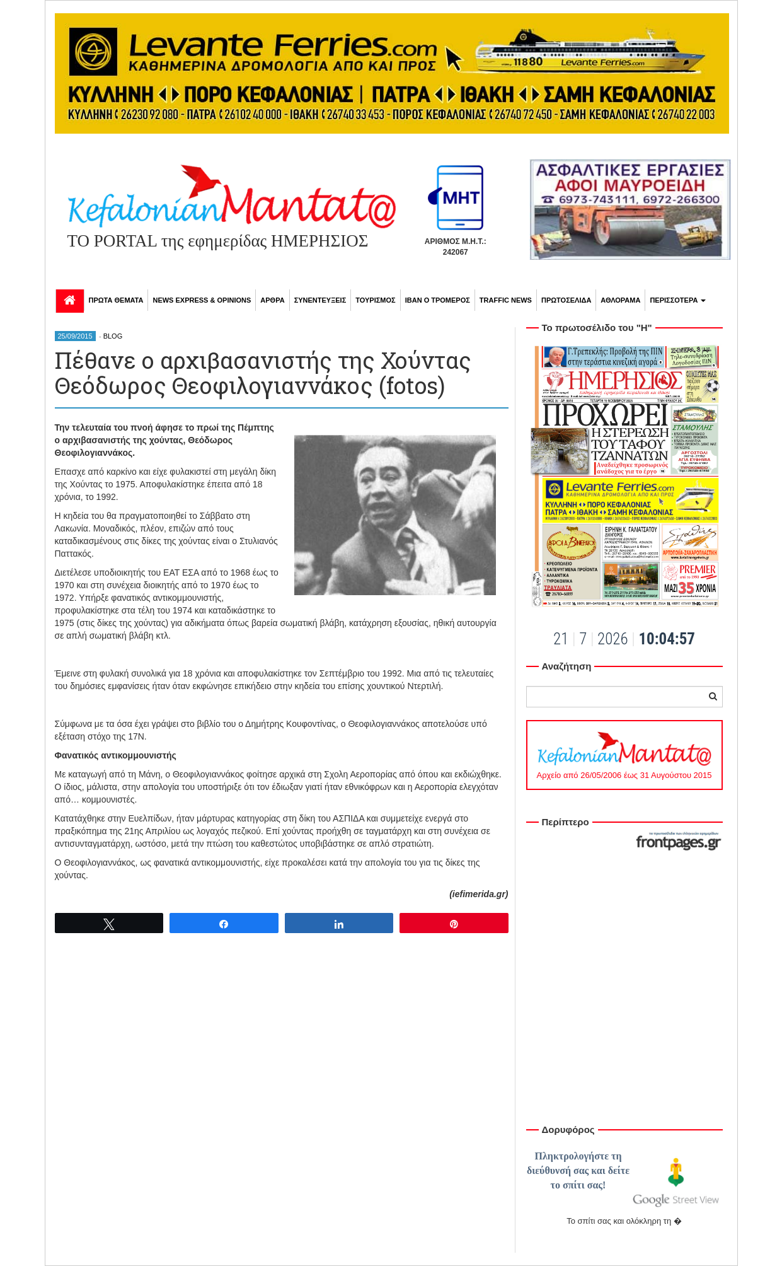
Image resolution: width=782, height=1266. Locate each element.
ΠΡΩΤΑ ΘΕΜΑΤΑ (116, 300)
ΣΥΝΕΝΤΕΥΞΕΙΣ (320, 300)
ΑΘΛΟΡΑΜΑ (620, 300)
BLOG (113, 336)
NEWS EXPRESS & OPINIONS (201, 300)
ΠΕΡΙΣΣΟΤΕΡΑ (678, 300)
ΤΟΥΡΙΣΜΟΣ (375, 300)
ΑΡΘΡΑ (272, 300)
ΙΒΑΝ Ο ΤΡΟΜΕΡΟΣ (437, 300)
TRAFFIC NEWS (506, 300)
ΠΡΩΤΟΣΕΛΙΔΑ (566, 300)
